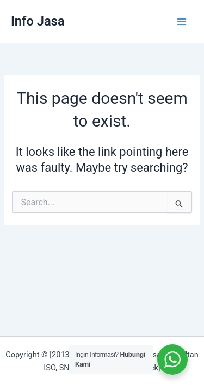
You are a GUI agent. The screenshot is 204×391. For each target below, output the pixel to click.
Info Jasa (38, 21)
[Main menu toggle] (181, 21)
